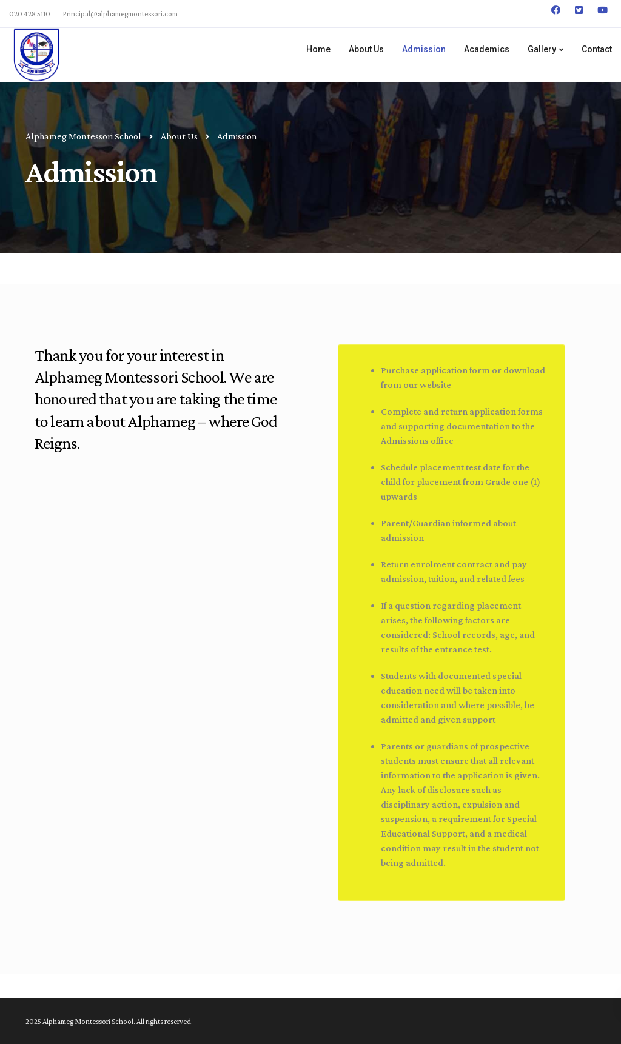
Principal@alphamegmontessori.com (120, 13)
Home (318, 49)
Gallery (542, 49)
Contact (597, 49)
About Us (366, 49)
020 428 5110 (29, 13)
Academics (486, 49)
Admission (424, 49)
